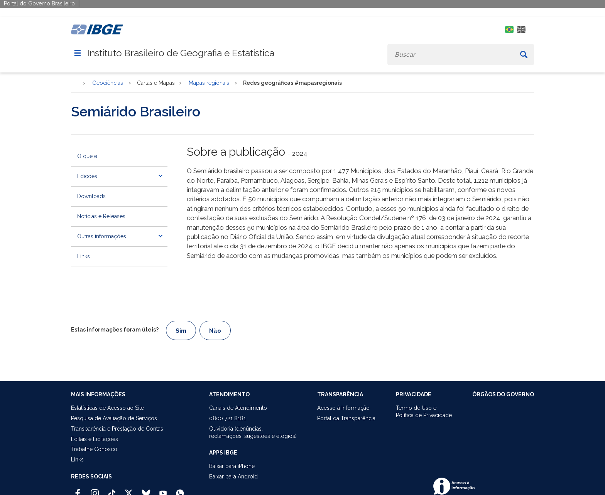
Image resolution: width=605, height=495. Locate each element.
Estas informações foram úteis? (115, 330)
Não (215, 330)
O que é (87, 156)
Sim (181, 330)
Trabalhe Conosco (94, 449)
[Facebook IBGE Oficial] (77, 490)
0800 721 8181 (227, 418)
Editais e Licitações (94, 439)
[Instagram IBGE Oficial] (94, 490)
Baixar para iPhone (232, 466)
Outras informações (101, 236)
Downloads (91, 196)
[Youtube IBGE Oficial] (163, 490)
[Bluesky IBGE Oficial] (146, 490)
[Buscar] (524, 54)
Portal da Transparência (346, 418)
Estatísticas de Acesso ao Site (107, 408)
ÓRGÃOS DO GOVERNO (503, 394)
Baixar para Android (233, 476)
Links (83, 256)
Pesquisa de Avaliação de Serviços (114, 418)
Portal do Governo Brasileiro (39, 3)
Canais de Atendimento (238, 408)
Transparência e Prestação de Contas (117, 429)
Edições (87, 176)
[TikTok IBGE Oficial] (111, 490)
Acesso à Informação (343, 408)
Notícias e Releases (101, 216)
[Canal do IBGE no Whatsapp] (180, 490)
